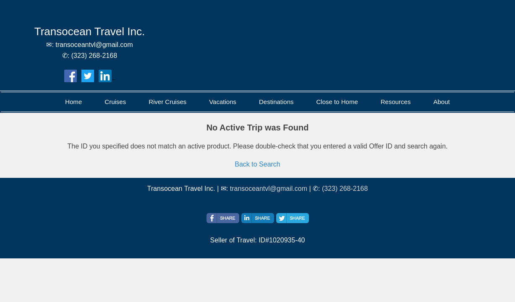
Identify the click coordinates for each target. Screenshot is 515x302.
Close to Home (337, 101)
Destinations (276, 101)
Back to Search (257, 164)
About (441, 101)
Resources (396, 101)
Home (73, 101)
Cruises (115, 101)
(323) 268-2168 (345, 188)
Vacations (222, 101)
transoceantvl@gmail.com (268, 188)
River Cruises (167, 101)
